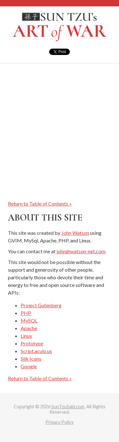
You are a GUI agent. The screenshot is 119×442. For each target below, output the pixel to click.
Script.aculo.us (36, 351)
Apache (29, 328)
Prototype (32, 343)
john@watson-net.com (80, 251)
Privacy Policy (59, 422)
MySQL (29, 320)
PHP (26, 313)
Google (29, 366)
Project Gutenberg (41, 305)
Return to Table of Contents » (40, 204)
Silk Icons (31, 359)
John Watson (75, 233)
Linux (26, 336)
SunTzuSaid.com (67, 406)
